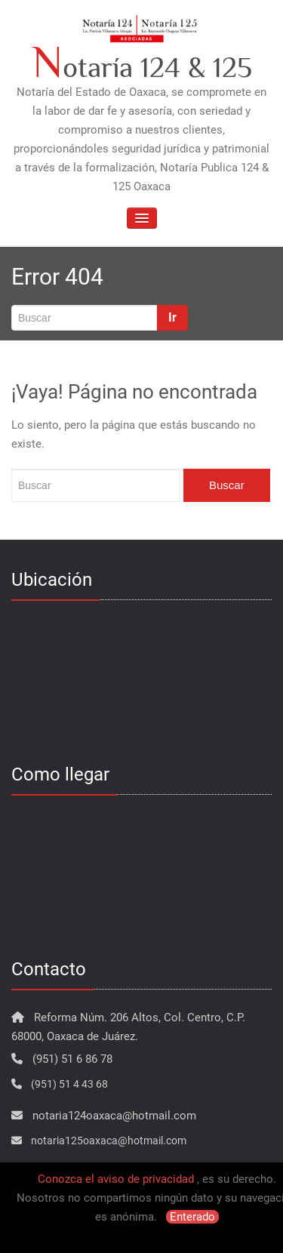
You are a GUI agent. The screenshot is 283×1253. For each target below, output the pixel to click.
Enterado (192, 1217)
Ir (172, 317)
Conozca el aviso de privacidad (116, 1179)
